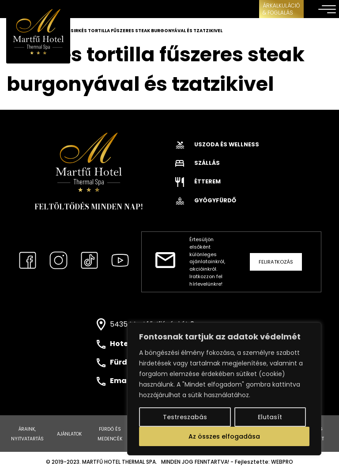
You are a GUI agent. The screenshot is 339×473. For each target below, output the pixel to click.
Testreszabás (185, 417)
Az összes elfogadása (224, 436)
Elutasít (270, 417)
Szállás (197, 163)
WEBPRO (282, 462)
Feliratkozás (276, 261)
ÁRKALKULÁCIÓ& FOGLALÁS (281, 9)
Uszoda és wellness (217, 144)
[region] (224, 388)
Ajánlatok (69, 434)
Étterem (198, 181)
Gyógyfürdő (205, 200)
